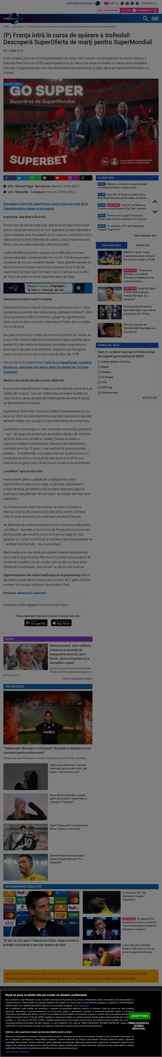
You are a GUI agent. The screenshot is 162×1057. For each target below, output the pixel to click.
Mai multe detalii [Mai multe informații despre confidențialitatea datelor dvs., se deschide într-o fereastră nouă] (81, 1006)
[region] (81, 1023)
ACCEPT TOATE (140, 1016)
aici (14, 1020)
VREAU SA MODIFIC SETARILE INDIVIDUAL (138, 1025)
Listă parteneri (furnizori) (17, 1052)
